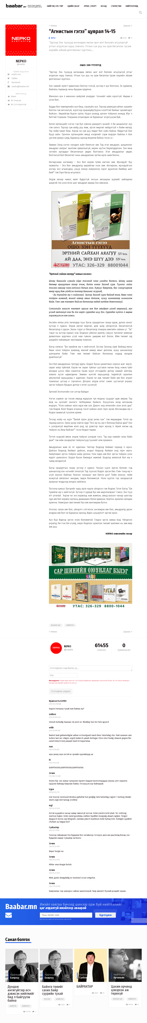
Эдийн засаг (73, 6)
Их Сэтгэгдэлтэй (17, 104)
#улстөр (47, 999)
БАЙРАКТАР (85, 986)
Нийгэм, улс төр (55, 6)
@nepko (21, 64)
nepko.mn (14, 74)
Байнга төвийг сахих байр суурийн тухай (52, 990)
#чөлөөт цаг (55, 625)
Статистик (116, 6)
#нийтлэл (70, 625)
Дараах (128, 26)
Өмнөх (53, 26)
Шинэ (12, 96)
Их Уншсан (14, 100)
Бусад (104, 6)
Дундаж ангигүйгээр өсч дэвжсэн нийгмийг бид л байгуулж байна (21, 994)
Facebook (14, 82)
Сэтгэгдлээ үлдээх (60, 691)
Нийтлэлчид (132, 6)
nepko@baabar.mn (18, 86)
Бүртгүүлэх (105, 915)
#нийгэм (13, 1006)
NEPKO (53, 38)
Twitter (13, 78)
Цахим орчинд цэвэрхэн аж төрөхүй (121, 989)
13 (130, 38)
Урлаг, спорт (90, 6)
